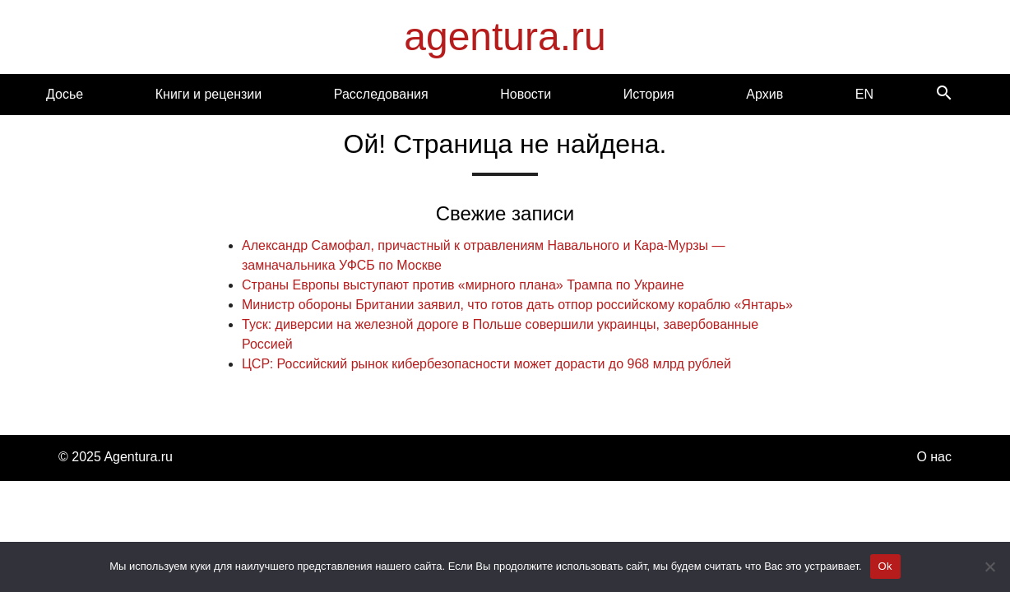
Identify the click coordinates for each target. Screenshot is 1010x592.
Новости (525, 94)
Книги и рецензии (208, 94)
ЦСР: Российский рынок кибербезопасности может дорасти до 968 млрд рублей (486, 364)
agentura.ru (505, 36)
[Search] (944, 94)
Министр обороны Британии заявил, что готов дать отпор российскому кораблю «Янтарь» (517, 305)
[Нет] (989, 566)
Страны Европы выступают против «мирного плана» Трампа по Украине (463, 285)
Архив (764, 94)
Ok (885, 566)
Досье (64, 94)
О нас (934, 457)
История (648, 94)
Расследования (381, 94)
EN (864, 94)
